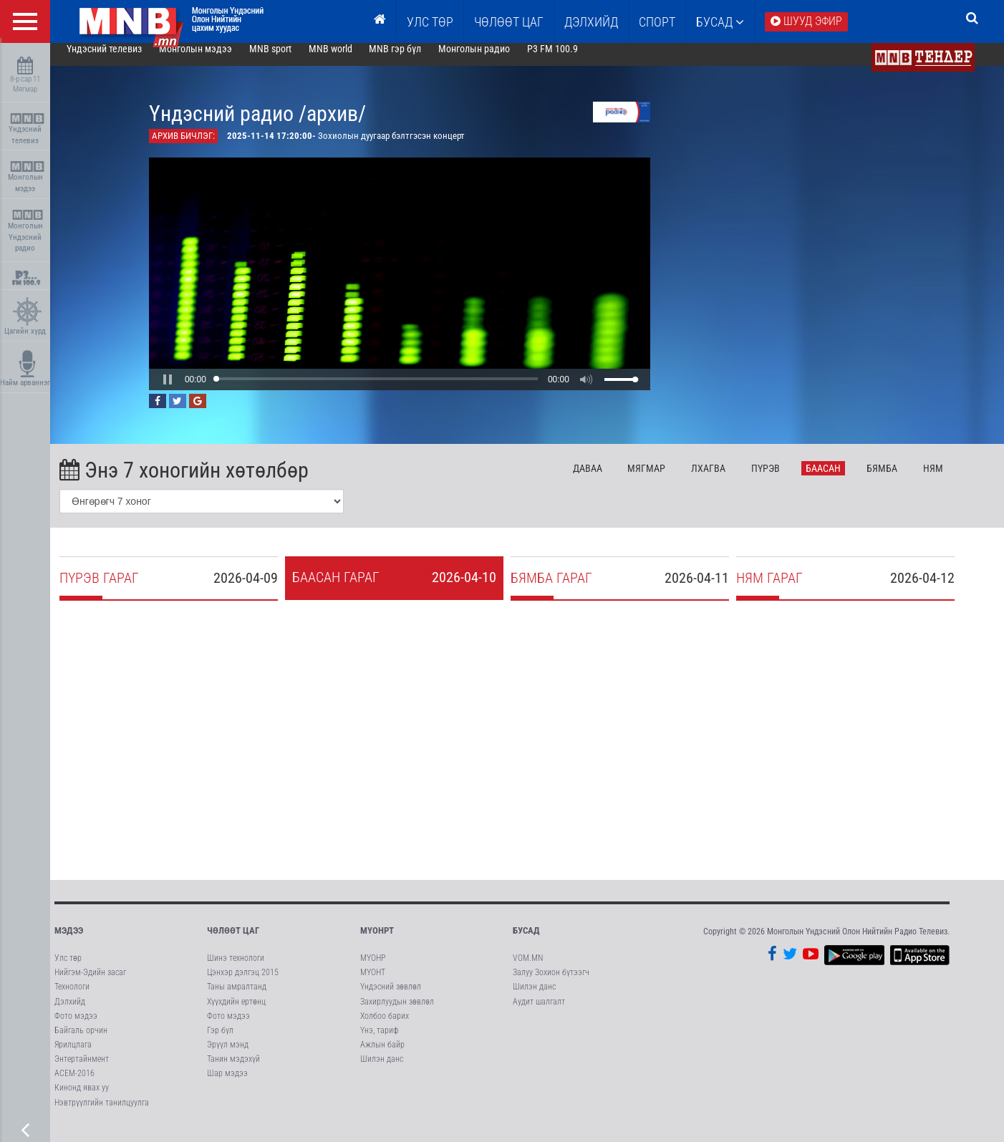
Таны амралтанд (236, 998)
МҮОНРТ (377, 942)
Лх (728, 479)
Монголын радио (494, 60)
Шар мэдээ (227, 1085)
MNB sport (290, 60)
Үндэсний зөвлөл (390, 998)
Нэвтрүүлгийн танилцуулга (101, 1114)
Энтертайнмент (81, 1070)
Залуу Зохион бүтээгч (551, 984)
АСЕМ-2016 (74, 1085)
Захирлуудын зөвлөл (397, 1013)
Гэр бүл (220, 1042)
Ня (953, 479)
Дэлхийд (591, 21)
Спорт (657, 21)
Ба (843, 479)
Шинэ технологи (235, 969)
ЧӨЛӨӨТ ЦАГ (509, 21)
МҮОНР (372, 969)
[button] (188, 391)
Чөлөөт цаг (233, 942)
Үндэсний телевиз (27, 129)
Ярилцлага (73, 1056)
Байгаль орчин (80, 1042)
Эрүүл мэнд (227, 1056)
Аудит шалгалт (539, 1013)
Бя (902, 479)
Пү (785, 479)
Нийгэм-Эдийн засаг (90, 984)
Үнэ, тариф (379, 1042)
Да (607, 479)
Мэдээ (68, 942)
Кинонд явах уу (81, 1099)
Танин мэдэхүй (233, 1070)
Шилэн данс (381, 1070)
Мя (667, 479)
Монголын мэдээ (27, 177)
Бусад (720, 21)
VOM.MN (528, 969)
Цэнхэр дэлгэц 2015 (243, 984)
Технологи (72, 998)
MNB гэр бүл (416, 60)
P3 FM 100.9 (572, 60)
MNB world (350, 60)
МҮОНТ (372, 984)
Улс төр (430, 21)
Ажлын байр (382, 1056)
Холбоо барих (384, 1027)
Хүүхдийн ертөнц (236, 1013)
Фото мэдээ (75, 1027)
